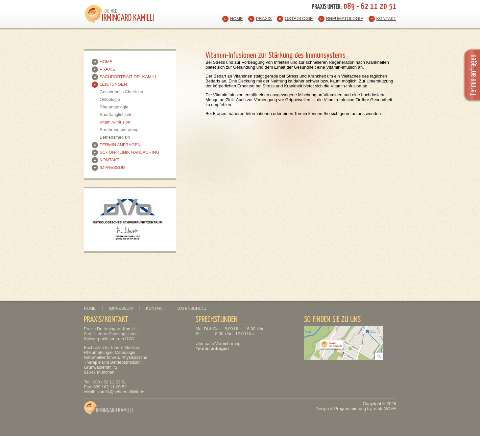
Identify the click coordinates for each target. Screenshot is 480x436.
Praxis (264, 18)
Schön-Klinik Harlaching (129, 152)
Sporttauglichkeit (115, 114)
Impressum (113, 167)
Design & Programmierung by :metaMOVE (356, 408)
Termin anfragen (120, 144)
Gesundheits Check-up (121, 91)
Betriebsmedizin (115, 137)
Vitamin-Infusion (115, 122)
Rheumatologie (344, 18)
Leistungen (113, 84)
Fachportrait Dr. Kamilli (129, 76)
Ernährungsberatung (119, 129)
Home (236, 18)
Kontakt (386, 18)
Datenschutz (191, 308)
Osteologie (299, 18)
